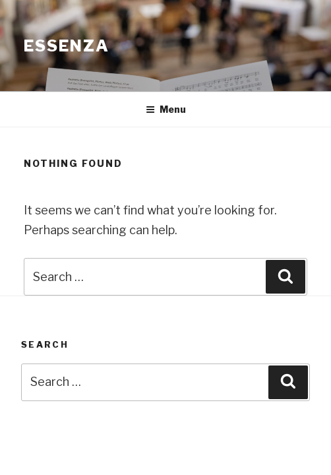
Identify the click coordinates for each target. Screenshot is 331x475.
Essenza (66, 45)
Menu (166, 109)
